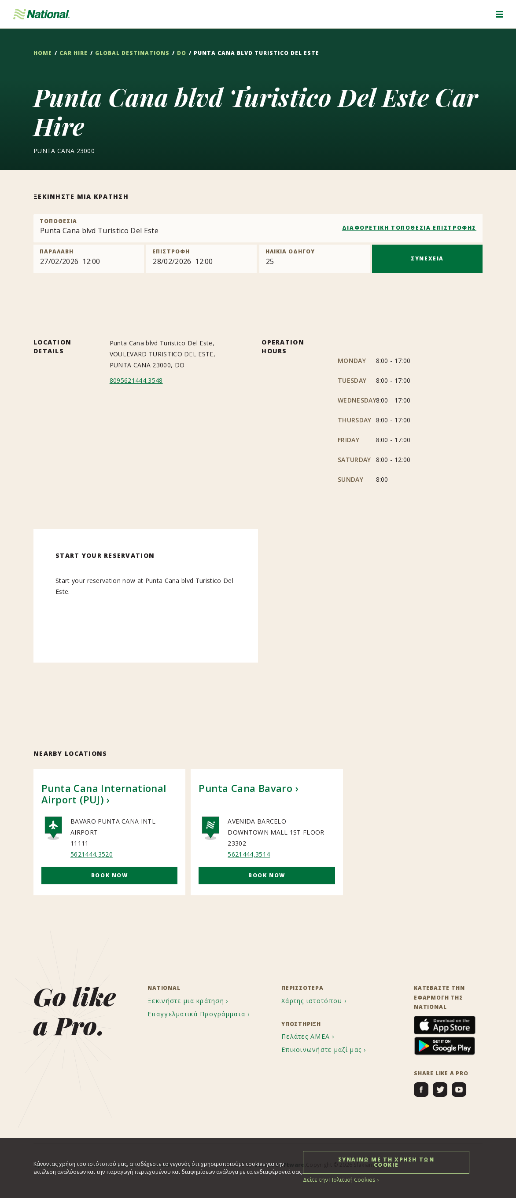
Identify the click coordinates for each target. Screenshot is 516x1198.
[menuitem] (189, 1001)
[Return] (201, 259)
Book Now (109, 875)
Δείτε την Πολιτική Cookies (337, 1179)
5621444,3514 (249, 854)
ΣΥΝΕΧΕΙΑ (427, 258)
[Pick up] (88, 259)
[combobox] (258, 228)
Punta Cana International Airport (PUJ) (103, 793)
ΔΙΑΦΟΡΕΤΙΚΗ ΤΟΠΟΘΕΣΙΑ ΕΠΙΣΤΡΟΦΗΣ (409, 227)
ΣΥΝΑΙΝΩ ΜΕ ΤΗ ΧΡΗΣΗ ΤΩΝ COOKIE (386, 1161)
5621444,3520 (91, 854)
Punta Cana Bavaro (245, 788)
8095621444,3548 (136, 380)
